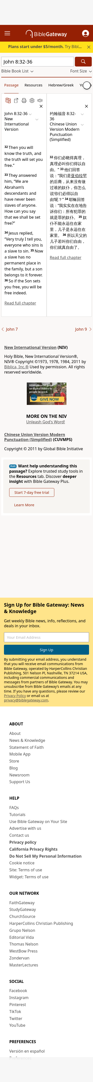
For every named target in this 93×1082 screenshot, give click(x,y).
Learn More (24, 504)
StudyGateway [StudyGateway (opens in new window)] (22, 909)
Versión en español (27, 1051)
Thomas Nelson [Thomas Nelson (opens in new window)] (23, 944)
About (15, 733)
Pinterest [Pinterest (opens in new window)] (17, 1004)
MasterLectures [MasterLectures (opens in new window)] (23, 965)
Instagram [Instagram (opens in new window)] (19, 997)
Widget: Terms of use (29, 877)
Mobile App (20, 754)
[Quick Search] (37, 61)
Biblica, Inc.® (16, 367)
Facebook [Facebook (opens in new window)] (18, 990)
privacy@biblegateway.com (26, 700)
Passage (11, 84)
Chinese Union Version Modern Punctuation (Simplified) (34, 437)
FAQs (14, 807)
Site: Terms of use (25, 870)
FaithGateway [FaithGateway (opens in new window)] (22, 902)
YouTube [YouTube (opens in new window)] (17, 1025)
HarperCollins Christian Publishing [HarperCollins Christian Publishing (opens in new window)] (41, 923)
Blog (13, 768)
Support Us (19, 781)
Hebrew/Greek (61, 84)
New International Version (30, 347)
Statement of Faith (26, 747)
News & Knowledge (27, 740)
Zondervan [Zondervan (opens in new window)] (19, 958)
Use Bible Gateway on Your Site (38, 821)
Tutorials (17, 814)
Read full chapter (20, 303)
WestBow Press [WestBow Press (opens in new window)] (23, 951)
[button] (85, 33)
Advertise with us (25, 828)
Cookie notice (22, 863)
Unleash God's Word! (45, 422)
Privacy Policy (15, 695)
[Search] (83, 61)
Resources (33, 84)
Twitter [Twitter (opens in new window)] (15, 1018)
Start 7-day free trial (31, 492)
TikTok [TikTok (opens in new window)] (15, 1011)
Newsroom (19, 775)
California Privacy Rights (33, 849)
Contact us (19, 835)
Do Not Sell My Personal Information (45, 856)
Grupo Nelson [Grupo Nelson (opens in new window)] (22, 930)
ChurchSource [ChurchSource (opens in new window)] (22, 916)
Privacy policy (22, 842)
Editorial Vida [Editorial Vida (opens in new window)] (21, 937)
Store (14, 761)
